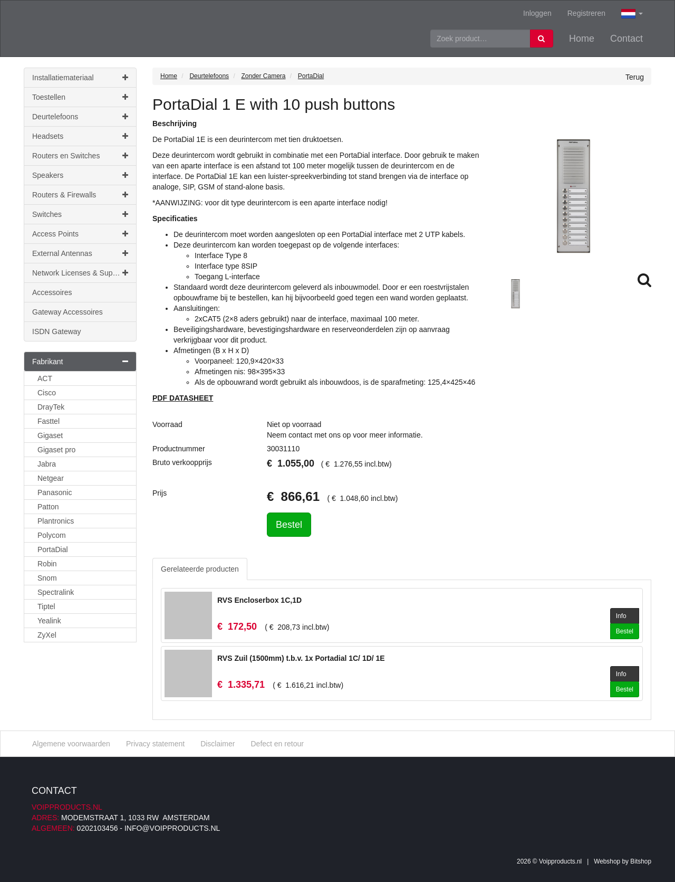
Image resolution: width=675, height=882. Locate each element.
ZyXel (46, 635)
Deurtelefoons (80, 116)
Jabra (46, 464)
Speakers (80, 175)
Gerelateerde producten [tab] (200, 569)
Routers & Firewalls (80, 194)
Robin (47, 563)
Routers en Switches (80, 155)
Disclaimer (217, 743)
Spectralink (55, 592)
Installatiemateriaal (80, 77)
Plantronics (55, 521)
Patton (48, 506)
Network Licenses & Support (80, 273)
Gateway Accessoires (67, 312)
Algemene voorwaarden (71, 743)
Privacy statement (155, 743)
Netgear (50, 478)
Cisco (46, 392)
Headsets (80, 136)
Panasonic (54, 492)
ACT (44, 378)
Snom (47, 578)
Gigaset (50, 435)
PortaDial (52, 549)
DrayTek (50, 407)
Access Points (80, 234)
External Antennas (80, 253)
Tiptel (46, 606)
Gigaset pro (56, 449)
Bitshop (640, 861)
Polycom (51, 535)
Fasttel (48, 421)
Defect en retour (276, 743)
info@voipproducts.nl (172, 828)
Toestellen (80, 97)
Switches (80, 214)
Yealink (49, 621)
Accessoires (52, 292)
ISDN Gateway (56, 331)
